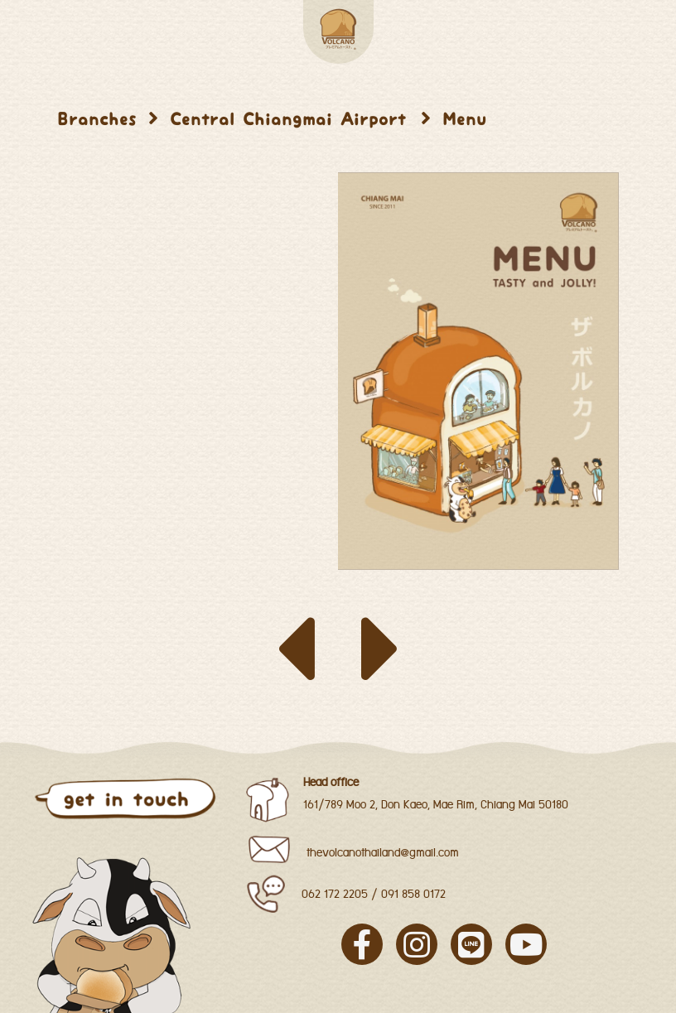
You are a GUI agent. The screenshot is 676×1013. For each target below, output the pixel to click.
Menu (464, 119)
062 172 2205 (335, 894)
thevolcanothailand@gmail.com (383, 853)
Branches (97, 119)
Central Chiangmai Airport (292, 119)
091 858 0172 (413, 895)
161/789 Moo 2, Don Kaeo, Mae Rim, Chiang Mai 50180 (435, 805)
